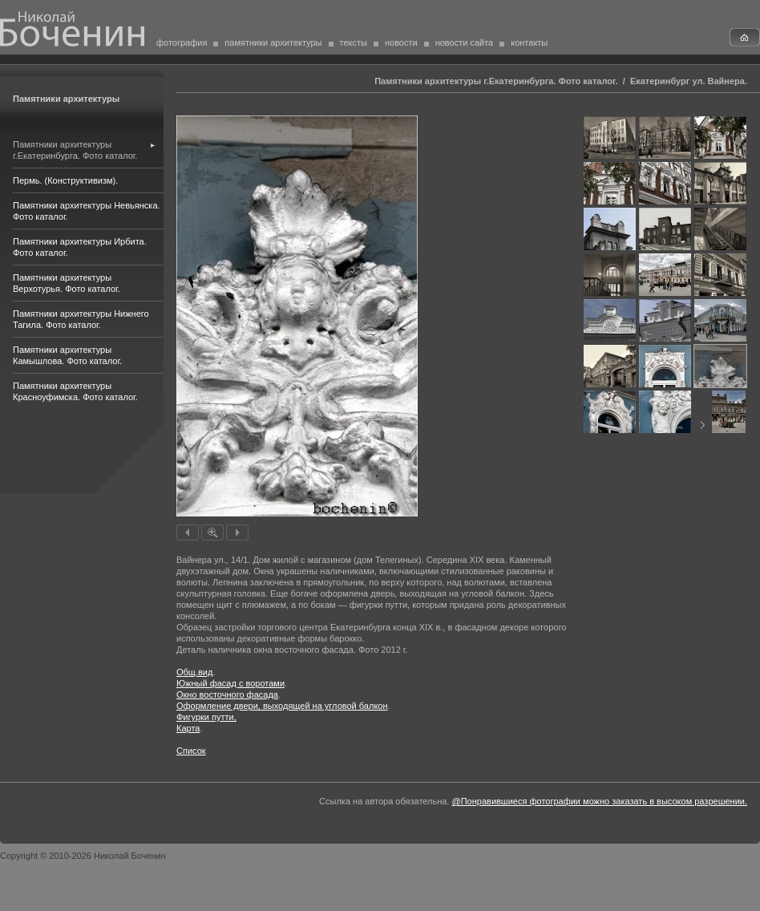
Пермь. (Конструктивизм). (65, 180)
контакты (529, 42)
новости (401, 42)
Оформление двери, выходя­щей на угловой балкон (282, 706)
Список (191, 750)
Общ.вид (194, 672)
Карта (188, 728)
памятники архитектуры (272, 42)
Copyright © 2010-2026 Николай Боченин (83, 855)
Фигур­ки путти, (206, 717)
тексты (353, 42)
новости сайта (464, 42)
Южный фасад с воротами (230, 683)
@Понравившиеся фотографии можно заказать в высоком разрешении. (599, 801)
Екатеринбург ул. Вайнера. (688, 81)
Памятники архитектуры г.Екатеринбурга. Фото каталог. (495, 81)
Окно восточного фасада (227, 694)
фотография (181, 42)
